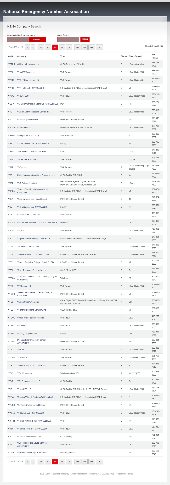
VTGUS (11, 318)
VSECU (11, 191)
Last (99, 47)
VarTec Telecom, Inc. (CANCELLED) (33, 143)
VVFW (11, 397)
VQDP (11, 104)
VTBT (10, 254)
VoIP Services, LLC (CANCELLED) (32, 207)
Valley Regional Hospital (27, 120)
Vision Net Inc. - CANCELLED (30, 215)
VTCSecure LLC (24, 286)
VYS (10, 445)
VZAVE (11, 453)
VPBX (10, 72)
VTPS (10, 365)
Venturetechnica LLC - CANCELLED (33, 254)
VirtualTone (22, 357)
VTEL (10, 310)
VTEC (10, 302)
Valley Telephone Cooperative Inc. (32, 270)
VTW (10, 373)
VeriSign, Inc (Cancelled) (28, 135)
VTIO (10, 326)
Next (92, 47)
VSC (10, 175)
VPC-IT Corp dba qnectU (28, 80)
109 (62, 47)
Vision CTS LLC (24, 389)
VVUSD (11, 405)
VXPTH (11, 421)
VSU (10, 238)
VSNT (10, 215)
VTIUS (11, 334)
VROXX (11, 128)
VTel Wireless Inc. (25, 373)
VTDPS (11, 294)
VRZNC (11, 151)
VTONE (11, 357)
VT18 (10, 246)
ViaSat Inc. (22, 167)
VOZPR (11, 64)
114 (84, 47)
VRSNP (11, 135)
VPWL (11, 96)
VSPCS (11, 223)
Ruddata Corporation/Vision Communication (36, 175)
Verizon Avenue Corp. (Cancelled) (32, 453)
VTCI (10, 270)
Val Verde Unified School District (31, 405)
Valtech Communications (28, 302)
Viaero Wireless (24, 128)
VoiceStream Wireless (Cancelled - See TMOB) (37, 223)
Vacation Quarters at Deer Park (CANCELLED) (37, 104)
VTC (10, 262)
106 (40, 47)
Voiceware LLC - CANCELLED (30, 413)
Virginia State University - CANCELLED (34, 238)
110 (69, 47)
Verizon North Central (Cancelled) (31, 151)
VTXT (10, 381)
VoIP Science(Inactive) (27, 183)
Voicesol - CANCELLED (27, 159)
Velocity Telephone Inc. (27, 334)
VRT (10, 143)
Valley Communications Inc (29, 437)
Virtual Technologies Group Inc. (30, 318)
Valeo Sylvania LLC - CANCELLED (32, 199)
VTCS (10, 286)
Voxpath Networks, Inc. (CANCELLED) (34, 421)
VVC (10, 389)
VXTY (10, 429)
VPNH (11, 88)
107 (47, 47)
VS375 (11, 159)
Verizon (20, 349)
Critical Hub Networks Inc (28, 64)
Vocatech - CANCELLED (28, 246)
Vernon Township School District (31, 365)
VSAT (10, 167)
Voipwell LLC (22, 96)
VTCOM (11, 278)
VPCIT (11, 80)
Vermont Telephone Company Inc (31, 310)
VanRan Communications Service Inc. (33, 112)
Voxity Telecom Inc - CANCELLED (32, 429)
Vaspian (20, 230)
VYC (10, 437)
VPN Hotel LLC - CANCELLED (30, 88)
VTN (10, 349)
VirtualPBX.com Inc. (26, 72)
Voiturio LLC (22, 326)
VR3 (10, 112)
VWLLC (11, 413)
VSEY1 (11, 199)
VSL (10, 207)
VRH (10, 120)
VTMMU (11, 341)
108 (54, 47)
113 (77, 47)
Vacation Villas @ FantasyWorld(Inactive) (35, 397)
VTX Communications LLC (28, 381)
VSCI (10, 183)
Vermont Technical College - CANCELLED (35, 262)
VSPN (11, 230)
